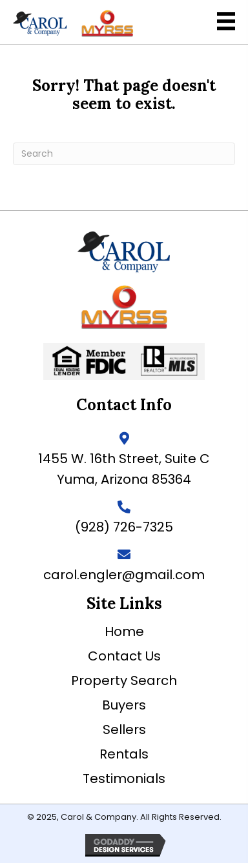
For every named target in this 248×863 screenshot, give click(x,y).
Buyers (124, 705)
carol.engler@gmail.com (124, 575)
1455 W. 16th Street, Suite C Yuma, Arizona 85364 (124, 469)
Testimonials (124, 778)
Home (124, 631)
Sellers (124, 729)
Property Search (124, 680)
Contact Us (124, 656)
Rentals (124, 754)
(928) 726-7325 (124, 527)
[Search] (124, 154)
